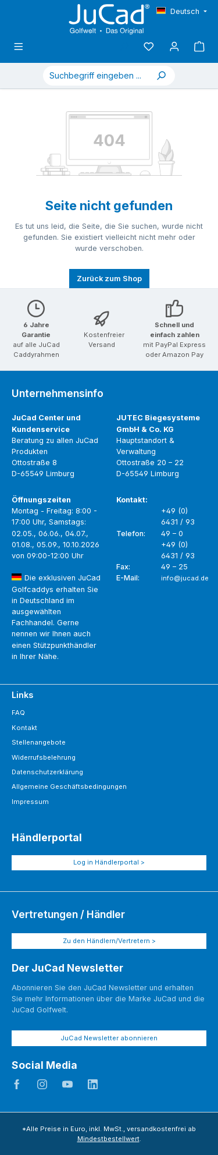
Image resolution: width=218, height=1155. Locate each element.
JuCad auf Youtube (67, 1084)
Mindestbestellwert (108, 1139)
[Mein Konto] (174, 46)
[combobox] (95, 76)
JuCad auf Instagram (42, 1084)
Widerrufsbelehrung (44, 757)
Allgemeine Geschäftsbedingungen (69, 786)
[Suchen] (161, 76)
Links (22, 695)
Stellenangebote (39, 742)
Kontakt (24, 728)
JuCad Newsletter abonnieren (109, 1038)
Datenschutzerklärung (47, 772)
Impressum (30, 802)
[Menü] (18, 46)
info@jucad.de (185, 578)
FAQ (18, 712)
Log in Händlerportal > (109, 862)
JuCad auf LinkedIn (93, 1084)
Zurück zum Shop (109, 278)
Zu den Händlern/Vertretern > (109, 941)
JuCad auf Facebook (17, 1084)
